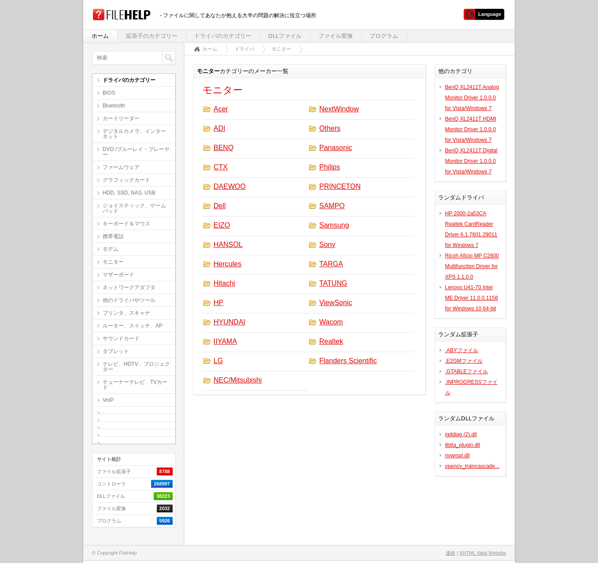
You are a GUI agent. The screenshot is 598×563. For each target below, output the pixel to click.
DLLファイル (285, 36)
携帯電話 (113, 236)
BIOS (109, 93)
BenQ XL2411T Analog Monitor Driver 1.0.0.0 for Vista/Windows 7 (472, 97)
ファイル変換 (335, 36)
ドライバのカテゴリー (222, 36)
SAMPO (332, 206)
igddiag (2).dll (461, 434)
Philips (329, 167)
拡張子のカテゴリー (151, 36)
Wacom (331, 322)
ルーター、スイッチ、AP (132, 326)
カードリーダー (121, 118)
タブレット (116, 351)
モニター (113, 262)
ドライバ (244, 49)
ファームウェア (121, 167)
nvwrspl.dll (457, 456)
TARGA (331, 264)
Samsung (334, 225)
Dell (220, 206)
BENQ (223, 147)
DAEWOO (230, 186)
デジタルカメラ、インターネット (134, 134)
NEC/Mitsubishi (238, 380)
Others (329, 128)
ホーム (100, 36)
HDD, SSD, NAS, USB (129, 193)
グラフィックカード (126, 180)
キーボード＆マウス (126, 224)
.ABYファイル (461, 350)
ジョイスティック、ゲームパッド (134, 208)
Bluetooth (114, 106)
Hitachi (224, 283)
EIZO (222, 225)
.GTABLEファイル (466, 371)
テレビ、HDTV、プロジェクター (136, 366)
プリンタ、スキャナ (126, 313)
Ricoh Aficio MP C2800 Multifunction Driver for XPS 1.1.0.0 (472, 266)
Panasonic (335, 147)
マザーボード (118, 275)
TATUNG (333, 283)
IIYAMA (225, 341)
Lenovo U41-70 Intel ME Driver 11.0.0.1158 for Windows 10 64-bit (471, 298)
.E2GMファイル (464, 361)
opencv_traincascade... (472, 466)
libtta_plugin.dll (462, 445)
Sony (327, 244)
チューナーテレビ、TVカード (135, 384)
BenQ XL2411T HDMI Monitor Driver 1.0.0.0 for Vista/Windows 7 (471, 129)
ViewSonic (335, 302)
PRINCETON (340, 186)
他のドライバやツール (129, 300)
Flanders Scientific (348, 360)
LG (218, 360)
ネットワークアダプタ (129, 287)
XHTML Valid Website (482, 553)
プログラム (383, 36)
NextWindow (339, 109)
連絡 (450, 553)
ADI (219, 128)
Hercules (227, 264)
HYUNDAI (229, 322)
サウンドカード (121, 338)
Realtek (331, 341)
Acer (221, 109)
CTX (221, 167)
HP (218, 302)
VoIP (108, 400)
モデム (110, 249)
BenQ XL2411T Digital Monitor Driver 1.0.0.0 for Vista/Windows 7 (471, 161)
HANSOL (228, 244)
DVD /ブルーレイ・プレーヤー (136, 152)
